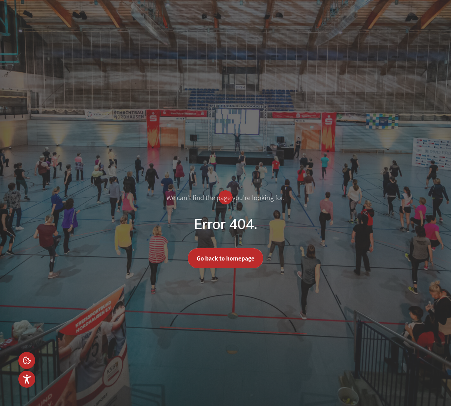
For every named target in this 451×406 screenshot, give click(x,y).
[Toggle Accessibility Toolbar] (27, 379)
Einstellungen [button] (26, 360)
